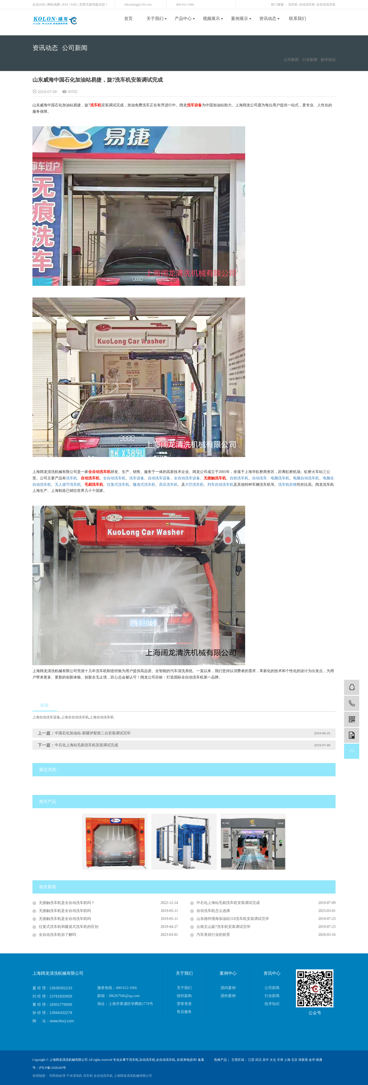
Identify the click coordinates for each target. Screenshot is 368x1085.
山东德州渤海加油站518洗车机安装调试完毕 (232, 919)
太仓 (273, 1060)
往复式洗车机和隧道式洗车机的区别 (68, 927)
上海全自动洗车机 (75, 717)
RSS (65, 4)
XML (73, 4)
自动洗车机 (307, 4)
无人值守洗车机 (68, 485)
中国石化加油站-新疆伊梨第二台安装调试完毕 (93, 733)
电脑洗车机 (280, 478)
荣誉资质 (184, 1004)
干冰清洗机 (74, 1076)
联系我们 (297, 18)
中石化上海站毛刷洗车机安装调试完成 (86, 745)
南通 (319, 1060)
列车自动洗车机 (220, 485)
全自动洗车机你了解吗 (57, 935)
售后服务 (184, 1012)
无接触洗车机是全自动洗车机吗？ (67, 903)
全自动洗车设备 (187, 478)
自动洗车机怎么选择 (213, 911)
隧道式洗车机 (144, 485)
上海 (287, 1060)
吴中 (265, 1060)
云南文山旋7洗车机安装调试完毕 (223, 927)
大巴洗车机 (194, 485)
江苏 (251, 1060)
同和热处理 (57, 1076)
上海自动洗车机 (102, 717)
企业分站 (38, 4)
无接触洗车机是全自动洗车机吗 (65, 911)
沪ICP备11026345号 (52, 1068)
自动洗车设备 (159, 478)
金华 (312, 1060)
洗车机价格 (287, 485)
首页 (128, 18)
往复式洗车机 (118, 485)
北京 (294, 1060)
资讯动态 (269, 18)
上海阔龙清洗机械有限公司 (133, 1076)
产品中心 (185, 18)
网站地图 (53, 4)
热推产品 (220, 1060)
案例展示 (241, 18)
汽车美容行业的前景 (213, 935)
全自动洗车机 (326, 4)
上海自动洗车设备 (46, 717)
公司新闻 (74, 47)
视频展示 (213, 18)
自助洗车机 (239, 478)
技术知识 (328, 60)
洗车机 (293, 4)
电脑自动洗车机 (306, 478)
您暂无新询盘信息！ (94, 4)
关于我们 (157, 18)
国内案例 (228, 988)
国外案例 (228, 996)
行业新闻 (309, 60)
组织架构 (184, 996)
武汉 (258, 1060)
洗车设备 (136, 478)
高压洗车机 (168, 485)
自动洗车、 (261, 478)
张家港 (303, 1060)
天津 (280, 1060)
